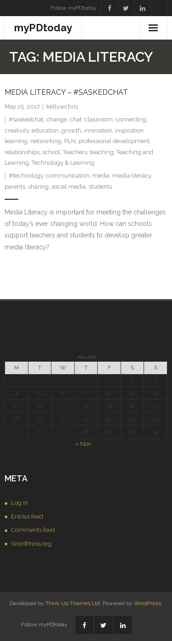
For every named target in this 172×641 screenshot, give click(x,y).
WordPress (147, 603)
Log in (19, 502)
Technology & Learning (63, 162)
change (56, 119)
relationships (22, 152)
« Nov (83, 443)
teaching (102, 152)
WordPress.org (31, 543)
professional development (114, 141)
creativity (17, 130)
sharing (38, 186)
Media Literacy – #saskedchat (66, 92)
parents (15, 186)
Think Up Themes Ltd (72, 603)
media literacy (131, 175)
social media (68, 186)
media (101, 175)
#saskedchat (26, 119)
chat (76, 119)
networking (45, 141)
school (51, 152)
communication (67, 175)
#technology (26, 175)
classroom (98, 119)
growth (71, 130)
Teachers (75, 152)
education (45, 130)
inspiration (129, 130)
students (100, 186)
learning (16, 141)
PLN (70, 141)
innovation (98, 130)
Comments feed (33, 529)
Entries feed (27, 516)
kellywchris (62, 106)
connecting (131, 119)
